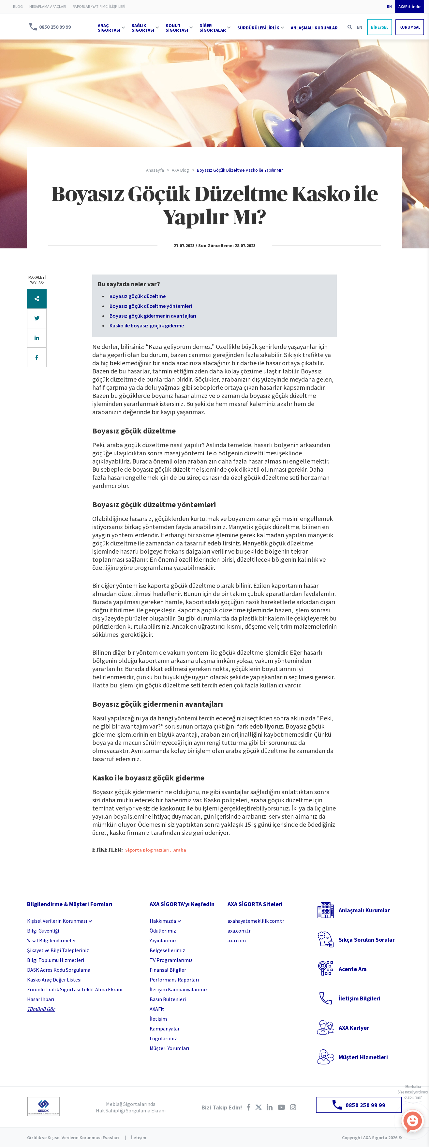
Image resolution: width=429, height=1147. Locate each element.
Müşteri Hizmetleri (363, 1057)
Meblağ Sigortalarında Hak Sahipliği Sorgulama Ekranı (131, 1107)
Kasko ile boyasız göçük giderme (147, 325)
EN (389, 6)
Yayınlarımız (163, 940)
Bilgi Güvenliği (43, 930)
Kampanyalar (165, 1028)
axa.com (237, 940)
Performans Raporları (174, 979)
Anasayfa (155, 170)
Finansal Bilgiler (168, 969)
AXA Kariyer (354, 1027)
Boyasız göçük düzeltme (138, 296)
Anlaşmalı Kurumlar (364, 910)
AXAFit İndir (409, 6)
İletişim (158, 1018)
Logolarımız (163, 1038)
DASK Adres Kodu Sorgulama (58, 969)
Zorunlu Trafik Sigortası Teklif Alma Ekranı (74, 989)
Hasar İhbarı (40, 999)
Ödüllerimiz (163, 930)
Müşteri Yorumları (169, 1048)
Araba (179, 850)
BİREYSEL (379, 27)
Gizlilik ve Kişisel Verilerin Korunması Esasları (73, 1137)
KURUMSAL (409, 27)
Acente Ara (353, 969)
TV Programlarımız (171, 960)
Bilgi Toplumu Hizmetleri (55, 960)
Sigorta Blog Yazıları (147, 850)
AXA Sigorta (13, 27)
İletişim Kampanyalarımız (179, 989)
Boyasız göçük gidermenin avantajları (153, 315)
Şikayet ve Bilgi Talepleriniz (58, 950)
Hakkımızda (163, 921)
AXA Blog (180, 170)
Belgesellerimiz (167, 950)
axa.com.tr (239, 930)
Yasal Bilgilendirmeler (51, 940)
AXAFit (157, 1009)
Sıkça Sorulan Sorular (367, 939)
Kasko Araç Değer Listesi (54, 979)
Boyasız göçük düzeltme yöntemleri (151, 306)
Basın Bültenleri (168, 999)
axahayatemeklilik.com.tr (256, 921)
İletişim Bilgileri (359, 998)
